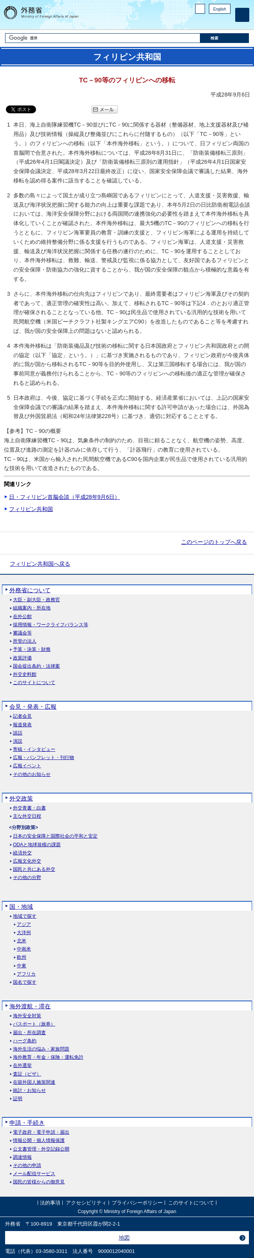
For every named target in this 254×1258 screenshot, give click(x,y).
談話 (17, 733)
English (219, 9)
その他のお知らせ (32, 774)
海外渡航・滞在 (30, 1006)
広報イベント (27, 765)
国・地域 (21, 906)
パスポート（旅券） (34, 1024)
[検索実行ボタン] (224, 38)
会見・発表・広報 (32, 706)
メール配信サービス (34, 1173)
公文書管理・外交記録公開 (41, 1149)
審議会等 (22, 633)
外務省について (30, 590)
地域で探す (24, 916)
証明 (17, 1098)
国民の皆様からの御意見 (39, 1182)
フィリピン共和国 (31, 509)
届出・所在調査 (29, 1032)
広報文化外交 (27, 861)
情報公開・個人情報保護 (39, 1140)
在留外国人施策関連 (34, 1082)
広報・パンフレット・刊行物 (43, 757)
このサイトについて (34, 682)
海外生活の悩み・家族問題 (41, 1049)
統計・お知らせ (29, 1090)
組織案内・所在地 (32, 608)
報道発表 (22, 724)
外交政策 (21, 798)
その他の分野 (27, 877)
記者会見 (22, 716)
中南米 (24, 949)
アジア (24, 924)
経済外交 (22, 853)
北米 (21, 941)
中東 (21, 966)
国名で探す (24, 982)
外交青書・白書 (29, 808)
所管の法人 (24, 641)
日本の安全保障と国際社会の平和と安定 (55, 836)
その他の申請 (27, 1165)
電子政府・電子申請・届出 (41, 1132)
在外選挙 (22, 1065)
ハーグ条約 (24, 1041)
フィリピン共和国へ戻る (40, 564)
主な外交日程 (27, 816)
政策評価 (22, 658)
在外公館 (22, 616)
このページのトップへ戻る (214, 542)
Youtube (226, 22)
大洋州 (24, 932)
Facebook (206, 22)
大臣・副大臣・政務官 (36, 599)
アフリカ (26, 974)
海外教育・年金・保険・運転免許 (48, 1057)
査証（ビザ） (27, 1074)
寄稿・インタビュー (34, 749)
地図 (124, 1238)
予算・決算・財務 (32, 649)
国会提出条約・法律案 (36, 666)
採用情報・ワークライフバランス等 (50, 624)
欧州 (21, 957)
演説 (17, 741)
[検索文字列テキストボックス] (102, 38)
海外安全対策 (27, 1016)
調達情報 (22, 1157)
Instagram (216, 22)
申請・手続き (27, 1122)
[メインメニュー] (242, 15)
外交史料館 (24, 674)
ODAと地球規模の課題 (37, 844)
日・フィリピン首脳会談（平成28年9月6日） (64, 497)
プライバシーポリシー (137, 1203)
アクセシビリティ (86, 1203)
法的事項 (50, 1203)
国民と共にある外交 (34, 869)
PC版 (200, 9)
